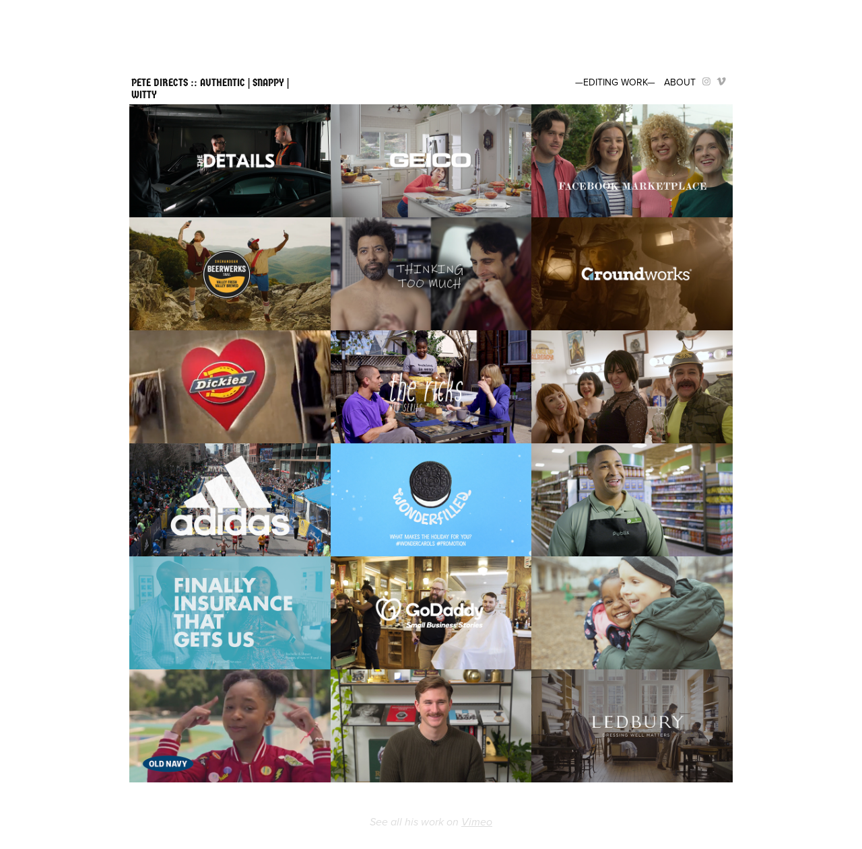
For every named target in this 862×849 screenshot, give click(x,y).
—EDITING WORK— (615, 82)
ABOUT (680, 82)
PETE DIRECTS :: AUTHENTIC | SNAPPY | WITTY (211, 88)
